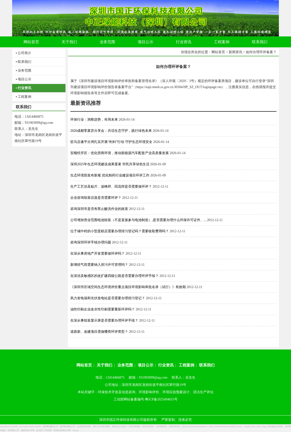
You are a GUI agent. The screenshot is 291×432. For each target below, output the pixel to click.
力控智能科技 (161, 426)
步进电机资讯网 (84, 426)
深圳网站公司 (13, 430)
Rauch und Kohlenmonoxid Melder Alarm (225, 426)
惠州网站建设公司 (67, 426)
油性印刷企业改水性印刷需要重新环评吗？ (102, 309)
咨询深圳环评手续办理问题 (90, 242)
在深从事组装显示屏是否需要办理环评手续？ (104, 320)
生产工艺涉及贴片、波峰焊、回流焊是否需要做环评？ (111, 186)
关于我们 (104, 365)
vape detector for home (9, 426)
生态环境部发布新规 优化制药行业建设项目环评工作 (109, 175)
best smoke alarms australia (30, 426)
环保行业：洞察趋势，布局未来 (94, 119)
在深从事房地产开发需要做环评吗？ (97, 253)
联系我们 (207, 365)
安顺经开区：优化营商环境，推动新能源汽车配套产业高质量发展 (119, 153)
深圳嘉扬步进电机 (275, 426)
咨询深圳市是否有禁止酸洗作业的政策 (99, 209)
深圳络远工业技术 (119, 426)
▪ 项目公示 (23, 79)
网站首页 (218, 52)
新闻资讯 (235, 52)
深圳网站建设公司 (50, 426)
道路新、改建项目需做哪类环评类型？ (99, 331)
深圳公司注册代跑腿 (101, 426)
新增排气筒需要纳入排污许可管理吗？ (99, 264)
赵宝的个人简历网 (44, 430)
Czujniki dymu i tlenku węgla (255, 426)
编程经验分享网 (27, 430)
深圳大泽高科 (148, 426)
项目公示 (145, 365)
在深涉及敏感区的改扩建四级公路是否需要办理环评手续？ (114, 276)
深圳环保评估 (174, 426)
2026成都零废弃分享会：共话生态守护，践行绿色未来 (111, 131)
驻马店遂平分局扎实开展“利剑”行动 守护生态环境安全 (111, 142)
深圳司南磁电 (134, 426)
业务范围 (125, 365)
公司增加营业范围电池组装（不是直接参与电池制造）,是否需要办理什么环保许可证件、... (138, 220)
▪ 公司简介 (23, 53)
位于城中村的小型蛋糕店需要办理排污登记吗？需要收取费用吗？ (119, 231)
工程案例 (186, 365)
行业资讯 (166, 365)
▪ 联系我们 (23, 62)
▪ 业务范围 (23, 70)
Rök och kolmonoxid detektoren (194, 426)
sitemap (76, 430)
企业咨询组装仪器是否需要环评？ (95, 197)
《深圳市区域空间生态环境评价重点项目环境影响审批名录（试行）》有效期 (128, 287)
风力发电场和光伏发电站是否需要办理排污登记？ (107, 298)
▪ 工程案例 (23, 97)
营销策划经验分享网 (62, 430)
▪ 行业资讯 (23, 88)
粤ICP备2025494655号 (161, 399)
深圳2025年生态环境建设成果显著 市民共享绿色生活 (109, 164)
